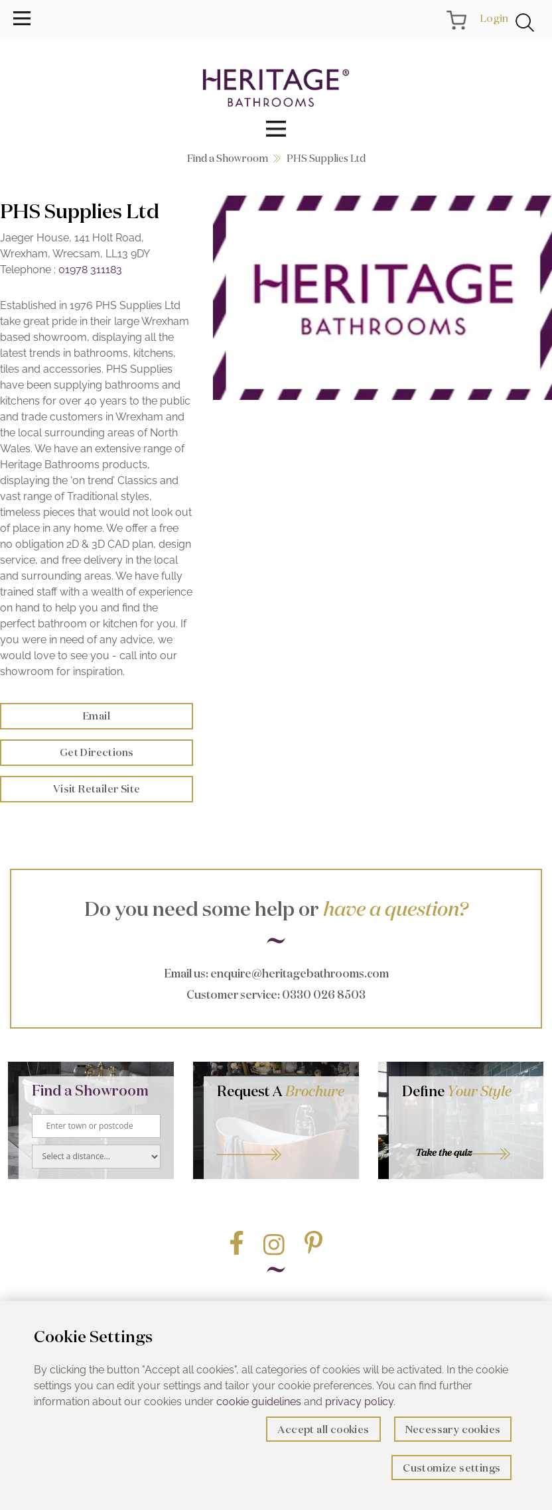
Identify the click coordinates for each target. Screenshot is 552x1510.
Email (96, 716)
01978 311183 (90, 269)
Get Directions (97, 752)
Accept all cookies (323, 1429)
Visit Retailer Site (97, 789)
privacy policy (359, 1401)
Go (281, 1138)
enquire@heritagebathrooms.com (299, 973)
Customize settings (451, 1468)
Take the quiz (443, 1153)
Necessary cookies (453, 1429)
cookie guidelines (258, 1401)
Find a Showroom (227, 158)
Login (494, 18)
